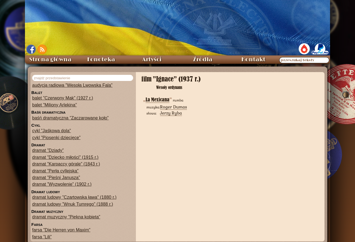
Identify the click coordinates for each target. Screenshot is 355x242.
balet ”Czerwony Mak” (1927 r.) (62, 98)
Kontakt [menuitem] (253, 59)
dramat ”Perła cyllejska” (55, 171)
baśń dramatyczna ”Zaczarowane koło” (70, 118)
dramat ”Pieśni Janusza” (56, 177)
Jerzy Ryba (171, 113)
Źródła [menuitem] (202, 59)
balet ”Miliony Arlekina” (54, 105)
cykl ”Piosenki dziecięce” (56, 137)
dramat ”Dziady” (48, 150)
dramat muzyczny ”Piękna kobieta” (66, 217)
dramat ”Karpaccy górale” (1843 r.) (66, 164)
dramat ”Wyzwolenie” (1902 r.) (62, 184)
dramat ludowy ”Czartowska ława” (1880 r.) (74, 197)
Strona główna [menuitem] (50, 59)
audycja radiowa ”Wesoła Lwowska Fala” (72, 85)
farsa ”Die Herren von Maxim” (61, 230)
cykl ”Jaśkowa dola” (51, 130)
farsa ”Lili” (42, 237)
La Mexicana (157, 100)
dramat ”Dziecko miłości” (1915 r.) (65, 157)
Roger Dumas (173, 106)
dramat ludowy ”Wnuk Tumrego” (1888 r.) (72, 204)
